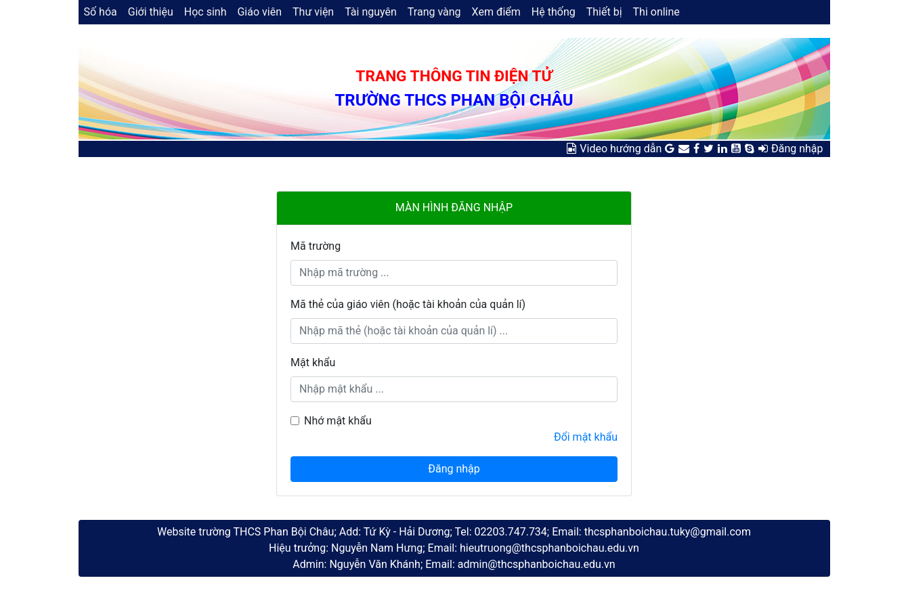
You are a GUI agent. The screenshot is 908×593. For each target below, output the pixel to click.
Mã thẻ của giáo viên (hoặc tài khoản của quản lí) (407, 304)
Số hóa (100, 11)
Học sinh (205, 11)
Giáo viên (259, 11)
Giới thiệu (150, 11)
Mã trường (315, 246)
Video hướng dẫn (621, 148)
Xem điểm (496, 11)
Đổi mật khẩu (586, 437)
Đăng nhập (797, 148)
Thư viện (313, 11)
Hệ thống (554, 11)
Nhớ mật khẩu (338, 420)
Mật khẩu (312, 362)
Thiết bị (604, 11)
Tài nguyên (371, 11)
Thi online (656, 11)
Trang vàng (434, 11)
